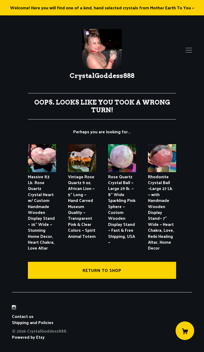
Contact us (22, 316)
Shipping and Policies (32, 322)
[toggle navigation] (189, 50)
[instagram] (14, 307)
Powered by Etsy (28, 337)
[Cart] (185, 330)
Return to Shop (102, 270)
